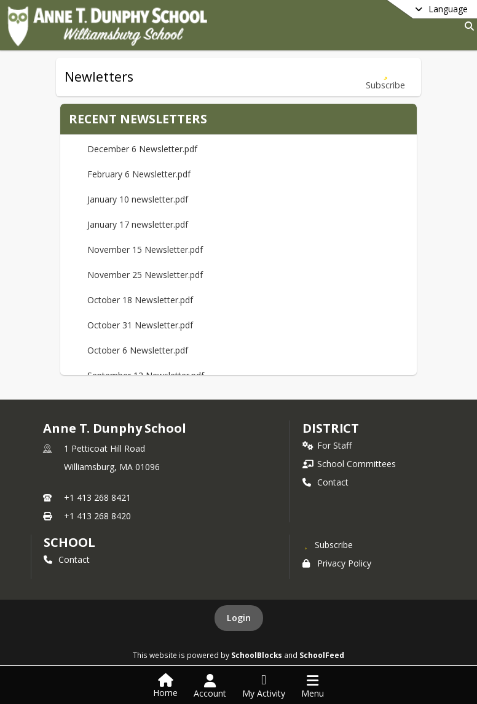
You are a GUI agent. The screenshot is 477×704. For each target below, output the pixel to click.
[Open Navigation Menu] (312, 686)
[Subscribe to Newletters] (385, 77)
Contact (325, 482)
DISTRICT (330, 428)
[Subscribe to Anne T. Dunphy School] (327, 544)
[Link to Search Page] (467, 26)
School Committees (349, 464)
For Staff (327, 445)
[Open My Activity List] (263, 686)
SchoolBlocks (256, 655)
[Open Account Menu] (210, 686)
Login (239, 618)
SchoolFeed (321, 655)
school (69, 542)
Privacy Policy (336, 563)
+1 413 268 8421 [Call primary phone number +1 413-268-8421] (97, 497)
